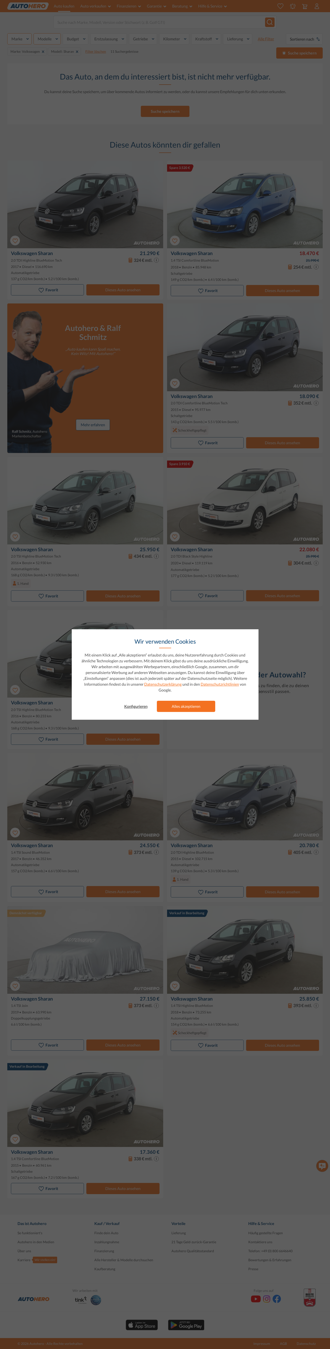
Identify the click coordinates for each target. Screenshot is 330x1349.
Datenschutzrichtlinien (220, 684)
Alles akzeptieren (186, 706)
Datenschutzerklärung (163, 684)
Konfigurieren (136, 706)
